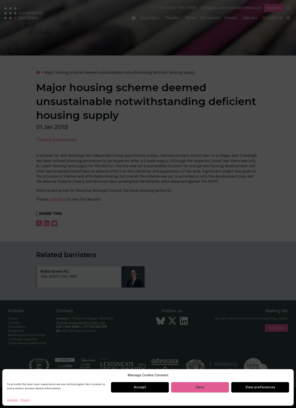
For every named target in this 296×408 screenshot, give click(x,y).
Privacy (25, 400)
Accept (140, 387)
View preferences (260, 387)
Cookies (12, 400)
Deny (200, 387)
